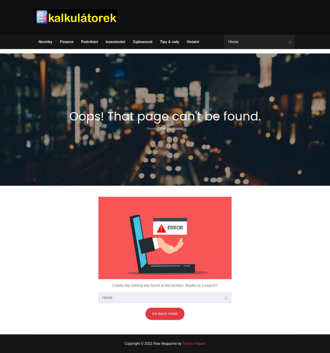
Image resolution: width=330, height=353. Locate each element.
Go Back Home (165, 314)
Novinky (45, 42)
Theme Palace (194, 343)
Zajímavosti (142, 42)
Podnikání (89, 42)
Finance (66, 42)
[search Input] (259, 42)
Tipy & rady (169, 42)
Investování (115, 42)
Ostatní (193, 42)
